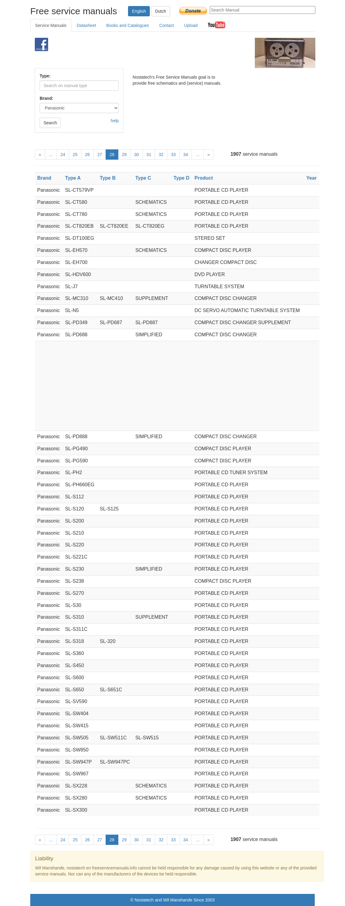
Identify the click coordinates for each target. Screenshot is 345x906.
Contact (166, 25)
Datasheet (86, 25)
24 (63, 154)
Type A (73, 178)
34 (185, 154)
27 (99, 154)
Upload (190, 25)
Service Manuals (51, 25)
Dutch (160, 11)
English (139, 11)
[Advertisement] (165, 53)
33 (173, 154)
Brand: (46, 98)
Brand (44, 178)
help (115, 120)
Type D (181, 178)
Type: (45, 75)
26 (87, 154)
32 (161, 154)
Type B (108, 178)
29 (124, 154)
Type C (143, 178)
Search (50, 122)
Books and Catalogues (127, 25)
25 (75, 154)
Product (204, 178)
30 (136, 154)
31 (148, 154)
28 (112, 154)
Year (311, 178)
